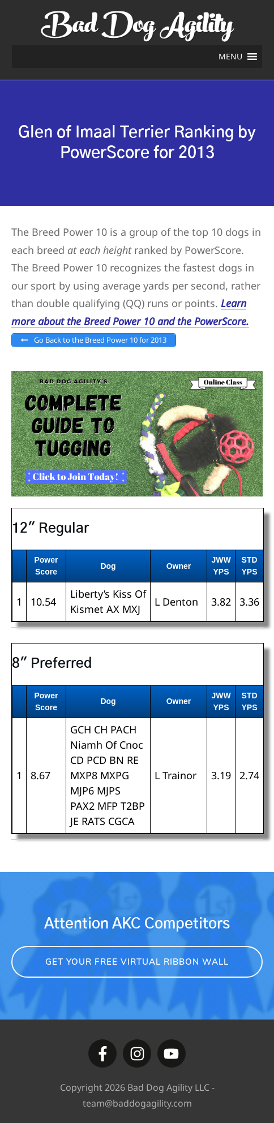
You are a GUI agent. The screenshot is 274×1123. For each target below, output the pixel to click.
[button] (230, 56)
